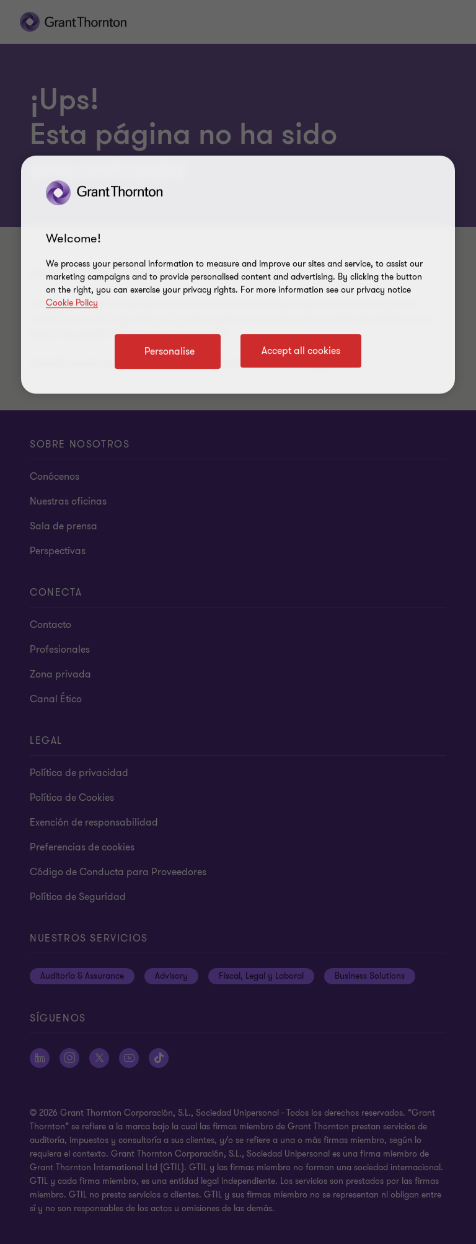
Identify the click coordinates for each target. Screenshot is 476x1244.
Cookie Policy (72, 303)
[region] (238, 275)
